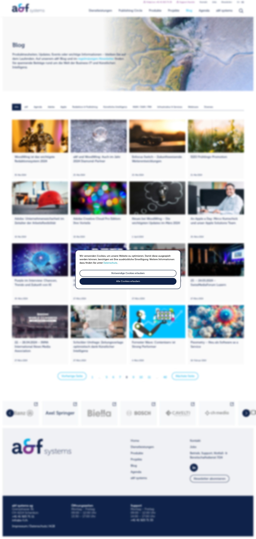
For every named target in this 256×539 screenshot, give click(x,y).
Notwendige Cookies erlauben (128, 273)
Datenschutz (110, 262)
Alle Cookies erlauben (128, 281)
